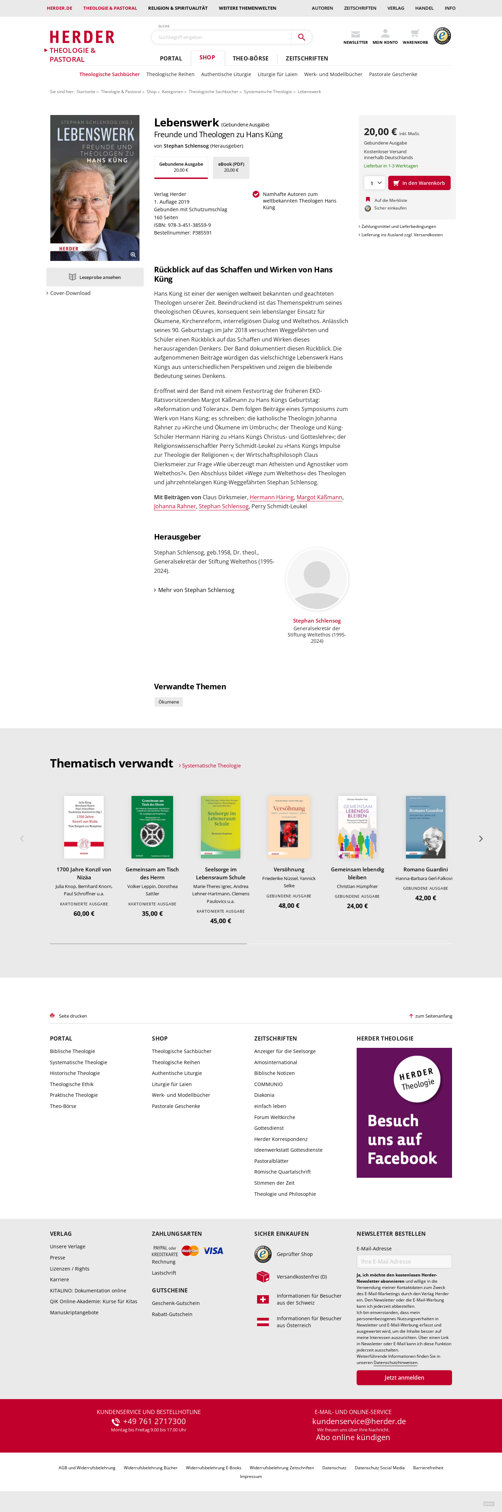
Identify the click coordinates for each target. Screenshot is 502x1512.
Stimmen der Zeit (274, 1183)
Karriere (59, 1279)
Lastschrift (164, 1272)
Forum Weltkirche (274, 1117)
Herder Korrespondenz (281, 1139)
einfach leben (270, 1106)
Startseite (86, 91)
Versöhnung (289, 869)
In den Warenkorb (423, 183)
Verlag (396, 8)
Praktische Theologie (74, 1095)
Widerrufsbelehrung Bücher (151, 1468)
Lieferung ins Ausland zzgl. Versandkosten (402, 235)
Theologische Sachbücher (109, 74)
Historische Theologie (75, 1073)
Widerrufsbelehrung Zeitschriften (282, 1468)
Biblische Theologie (72, 1051)
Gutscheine (170, 1290)
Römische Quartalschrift (282, 1171)
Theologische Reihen (170, 74)
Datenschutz (334, 1468)
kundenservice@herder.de (359, 1421)
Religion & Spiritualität (178, 8)
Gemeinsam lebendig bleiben (357, 873)
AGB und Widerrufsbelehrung (87, 1468)
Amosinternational (275, 1062)
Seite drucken (73, 1016)
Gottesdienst (269, 1128)
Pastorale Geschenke (393, 74)
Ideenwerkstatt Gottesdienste (288, 1150)
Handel (424, 8)
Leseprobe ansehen (100, 277)
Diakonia (264, 1095)
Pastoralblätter (271, 1161)
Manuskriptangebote (74, 1312)
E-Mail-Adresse (374, 1248)
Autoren (322, 8)
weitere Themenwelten (247, 8)
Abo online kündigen (353, 1436)
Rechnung (164, 1261)
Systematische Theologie (268, 91)
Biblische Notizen (274, 1073)
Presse (57, 1257)
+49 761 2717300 (154, 1421)
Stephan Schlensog (186, 145)
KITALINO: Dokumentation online (88, 1290)
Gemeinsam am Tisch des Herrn (152, 873)
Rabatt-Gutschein (172, 1314)
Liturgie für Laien (278, 74)
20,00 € (181, 167)
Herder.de (59, 8)
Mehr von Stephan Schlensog (196, 590)
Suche (164, 26)
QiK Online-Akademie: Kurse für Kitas (93, 1301)
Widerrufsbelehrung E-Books (213, 1468)
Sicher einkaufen (281, 1234)
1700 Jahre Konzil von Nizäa (84, 873)
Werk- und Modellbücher (333, 74)
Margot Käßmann (319, 497)
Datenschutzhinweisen (395, 1362)
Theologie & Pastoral (110, 8)
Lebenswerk (309, 91)
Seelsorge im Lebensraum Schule (221, 873)
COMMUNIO (268, 1084)
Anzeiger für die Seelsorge (285, 1051)
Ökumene (169, 702)
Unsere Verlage (67, 1246)
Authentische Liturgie (226, 74)
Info (450, 8)
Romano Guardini (425, 869)
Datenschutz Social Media (380, 1468)
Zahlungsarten (177, 1234)
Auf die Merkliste (391, 200)
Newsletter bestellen (391, 1234)
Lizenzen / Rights (70, 1268)
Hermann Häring (272, 497)
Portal (171, 58)
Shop (207, 57)
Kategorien (172, 91)
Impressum (251, 1476)
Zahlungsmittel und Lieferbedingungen (398, 226)
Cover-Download (70, 293)
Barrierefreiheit (428, 1468)
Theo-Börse (251, 58)
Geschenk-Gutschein (176, 1303)
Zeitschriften (360, 8)
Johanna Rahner (175, 506)
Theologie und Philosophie (285, 1194)
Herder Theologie (385, 1038)
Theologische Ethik (71, 1084)
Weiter (480, 838)
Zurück (21, 838)
